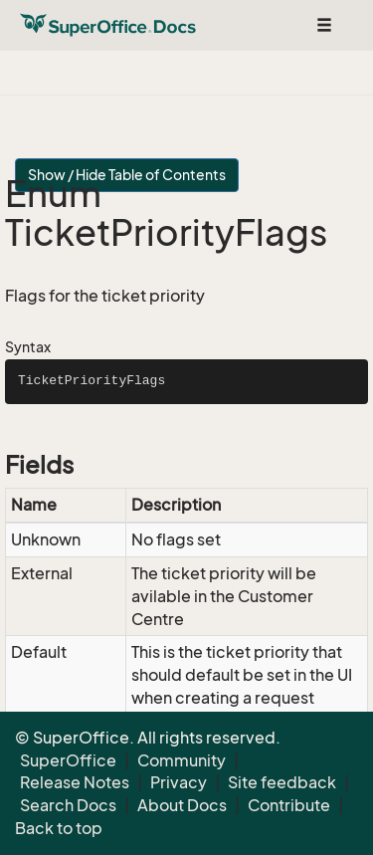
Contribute (289, 805)
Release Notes (74, 782)
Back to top (58, 828)
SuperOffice (68, 760)
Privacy (178, 782)
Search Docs (68, 805)
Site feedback (282, 782)
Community (181, 760)
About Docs (182, 805)
